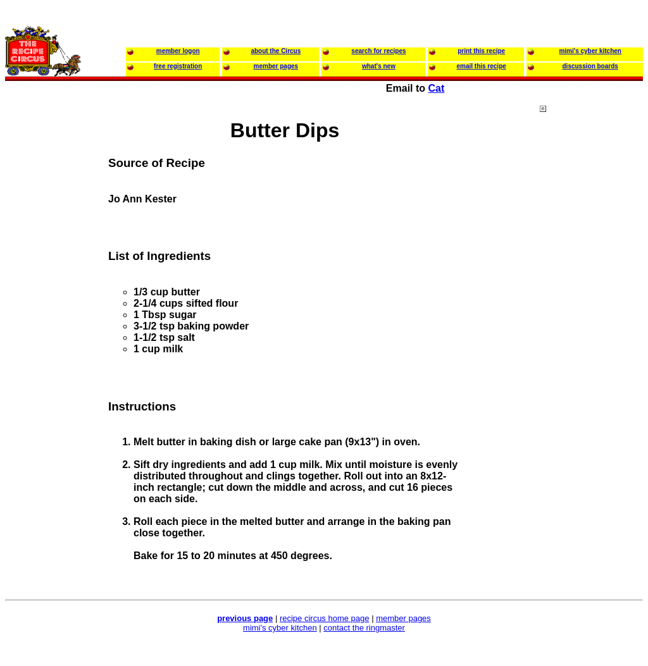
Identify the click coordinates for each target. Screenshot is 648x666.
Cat (436, 88)
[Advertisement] (590, 347)
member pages (403, 618)
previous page (245, 618)
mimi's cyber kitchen (280, 627)
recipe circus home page (325, 618)
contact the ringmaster (364, 627)
